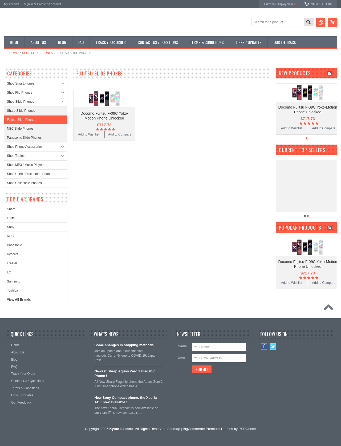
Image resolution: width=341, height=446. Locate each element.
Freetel (12, 263)
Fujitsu (11, 218)
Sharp (11, 209)
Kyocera (13, 254)
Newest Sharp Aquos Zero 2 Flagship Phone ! (124, 373)
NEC (10, 236)
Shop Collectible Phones (24, 183)
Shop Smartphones (20, 83)
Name (182, 346)
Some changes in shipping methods (123, 345)
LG (9, 272)
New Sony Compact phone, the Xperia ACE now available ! (125, 400)
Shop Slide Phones (37, 52)
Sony (10, 227)
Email (182, 357)
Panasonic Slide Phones (24, 138)
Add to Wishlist (88, 134)
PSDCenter (247, 429)
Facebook (264, 346)
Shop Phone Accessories (24, 147)
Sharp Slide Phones (21, 111)
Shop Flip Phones (19, 92)
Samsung (14, 281)
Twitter (273, 346)
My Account (11, 4)
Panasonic (14, 245)
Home (13, 52)
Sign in (28, 4)
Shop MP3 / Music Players (25, 165)
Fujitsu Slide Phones (21, 120)
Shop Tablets (16, 156)
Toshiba (12, 290)
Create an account (49, 4)
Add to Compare (119, 134)
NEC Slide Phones (20, 128)
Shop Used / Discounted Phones (30, 174)
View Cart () (321, 4)
